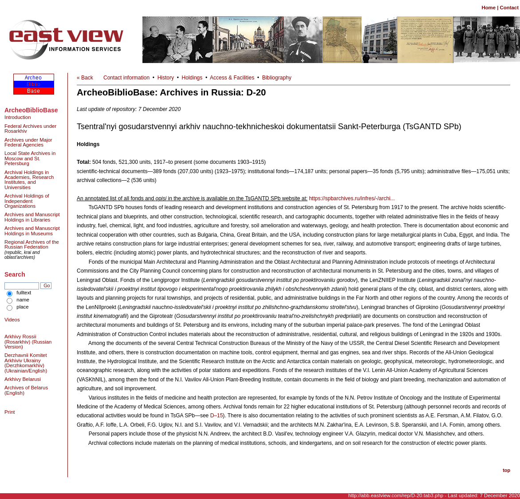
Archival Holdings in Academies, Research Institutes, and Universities (29, 180)
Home (488, 7)
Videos (12, 319)
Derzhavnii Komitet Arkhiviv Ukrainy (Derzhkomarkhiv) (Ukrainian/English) (25, 362)
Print (9, 412)
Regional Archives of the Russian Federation (31, 244)
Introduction (17, 117)
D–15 (216, 415)
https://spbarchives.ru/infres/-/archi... (351, 198)
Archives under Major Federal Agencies (28, 142)
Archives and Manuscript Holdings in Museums (32, 231)
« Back (85, 78)
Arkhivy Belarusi (22, 379)
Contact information (126, 78)
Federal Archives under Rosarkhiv (30, 128)
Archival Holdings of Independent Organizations (26, 201)
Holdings (192, 78)
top (506, 470)
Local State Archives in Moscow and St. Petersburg (29, 158)
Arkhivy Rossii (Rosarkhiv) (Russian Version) (27, 341)
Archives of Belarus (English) (26, 390)
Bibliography (277, 78)
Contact (509, 7)
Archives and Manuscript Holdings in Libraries (32, 217)
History (166, 78)
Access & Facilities (232, 78)
